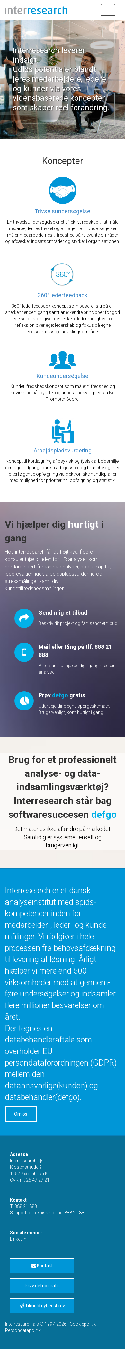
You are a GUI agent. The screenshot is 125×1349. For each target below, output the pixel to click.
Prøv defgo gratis (42, 1285)
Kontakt (42, 1265)
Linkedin (18, 1239)
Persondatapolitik (23, 1330)
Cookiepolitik (83, 1324)
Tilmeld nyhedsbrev (42, 1305)
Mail (44, 646)
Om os (20, 1114)
